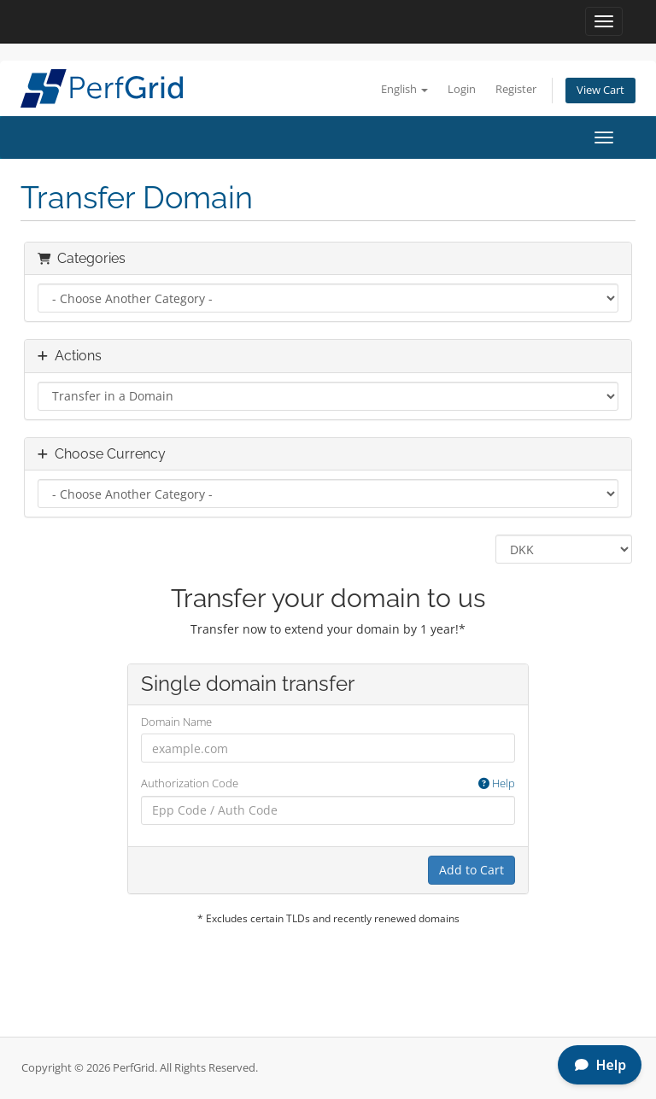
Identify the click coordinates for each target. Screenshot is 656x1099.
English (404, 89)
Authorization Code (328, 783)
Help (496, 783)
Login (462, 89)
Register (515, 89)
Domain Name (176, 721)
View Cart (600, 90)
